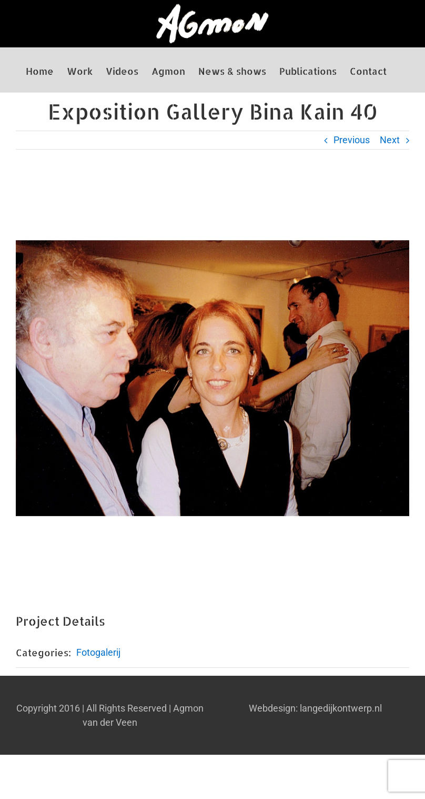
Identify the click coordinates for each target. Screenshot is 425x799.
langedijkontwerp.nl (341, 708)
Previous (351, 139)
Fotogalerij (98, 652)
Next (390, 139)
